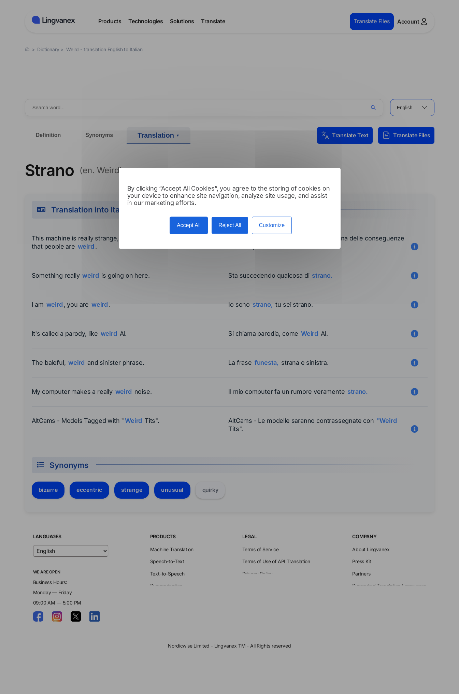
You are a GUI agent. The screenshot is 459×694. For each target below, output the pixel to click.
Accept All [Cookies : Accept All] (189, 225)
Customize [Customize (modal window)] (272, 225)
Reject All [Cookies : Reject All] (229, 225)
